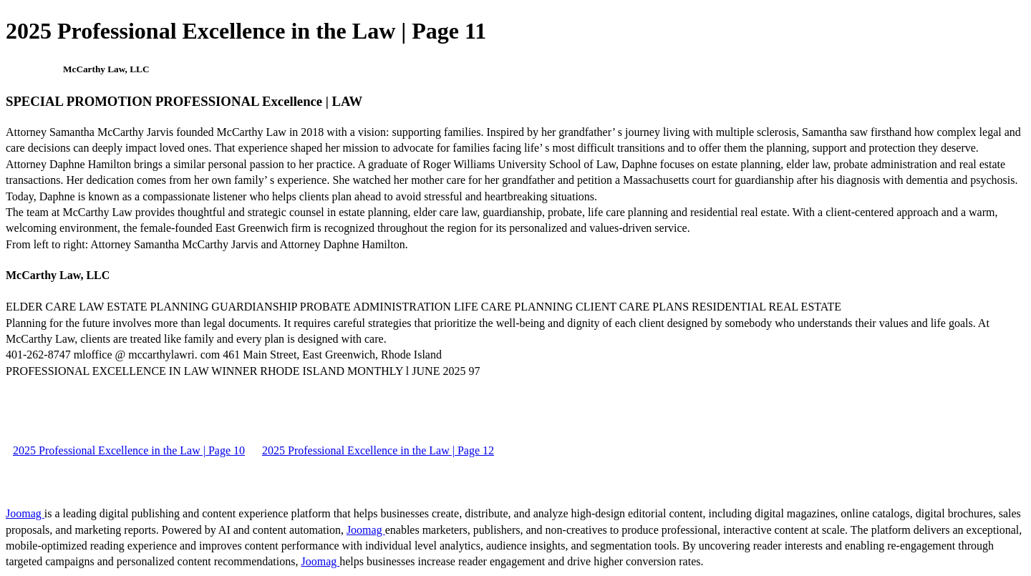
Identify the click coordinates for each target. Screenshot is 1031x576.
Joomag (25, 513)
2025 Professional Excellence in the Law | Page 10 (129, 450)
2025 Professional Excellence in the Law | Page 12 (378, 450)
